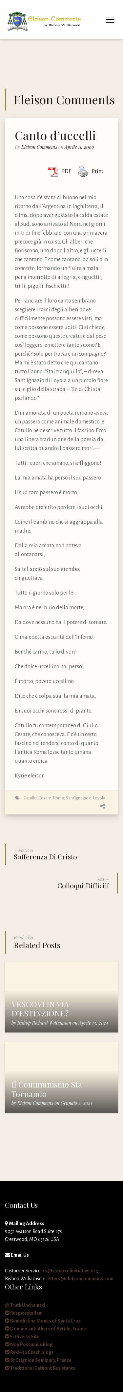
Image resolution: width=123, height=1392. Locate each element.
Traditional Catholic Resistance (40, 1368)
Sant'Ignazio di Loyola (85, 797)
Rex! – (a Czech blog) (29, 1352)
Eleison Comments (39, 147)
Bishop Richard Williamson (44, 1023)
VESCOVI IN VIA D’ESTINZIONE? (40, 1009)
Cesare (44, 797)
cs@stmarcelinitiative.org (70, 1270)
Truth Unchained (25, 1305)
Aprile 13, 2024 (93, 1023)
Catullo (30, 797)
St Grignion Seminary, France (38, 1360)
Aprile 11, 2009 (79, 147)
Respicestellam (24, 1313)
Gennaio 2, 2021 (76, 1103)
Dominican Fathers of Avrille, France (46, 1328)
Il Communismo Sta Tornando (46, 1089)
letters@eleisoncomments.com (79, 1278)
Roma (58, 797)
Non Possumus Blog (29, 1344)
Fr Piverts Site (22, 1336)
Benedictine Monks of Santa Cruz (43, 1320)
